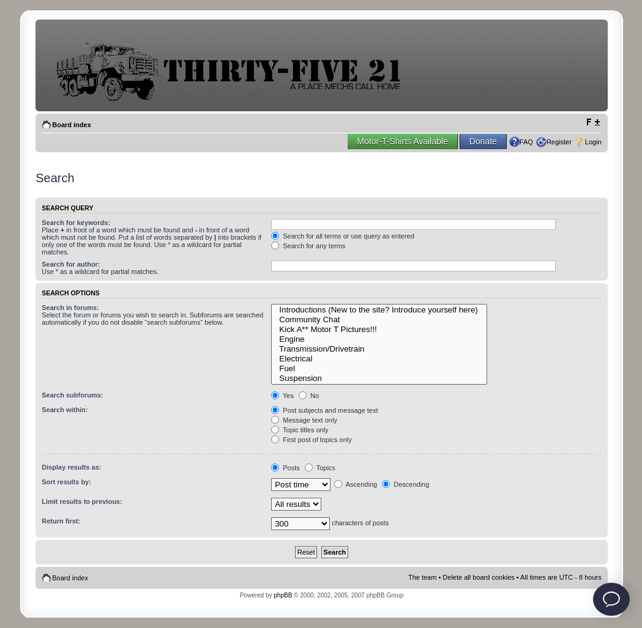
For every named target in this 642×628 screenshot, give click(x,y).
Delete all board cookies (478, 577)
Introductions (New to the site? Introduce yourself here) (379, 310)
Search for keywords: (76, 222)
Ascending (355, 484)
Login (593, 142)
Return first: (61, 521)
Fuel (379, 369)
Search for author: (71, 264)
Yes (282, 395)
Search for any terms (308, 245)
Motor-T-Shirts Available (402, 141)
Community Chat (379, 320)
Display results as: (71, 467)
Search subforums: (72, 395)
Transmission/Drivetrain (379, 349)
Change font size (593, 122)
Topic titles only (299, 430)
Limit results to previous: (82, 501)
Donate (483, 141)
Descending (405, 484)
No (309, 395)
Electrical (379, 359)
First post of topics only (311, 439)
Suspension (379, 378)
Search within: (65, 409)
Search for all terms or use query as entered (342, 236)
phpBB (283, 595)
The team (422, 577)
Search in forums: (70, 307)
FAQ (526, 142)
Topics (320, 467)
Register (559, 142)
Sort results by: (66, 482)
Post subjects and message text (324, 410)
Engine (379, 339)
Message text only (304, 420)
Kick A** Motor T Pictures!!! (379, 329)
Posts (285, 467)
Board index (71, 124)
